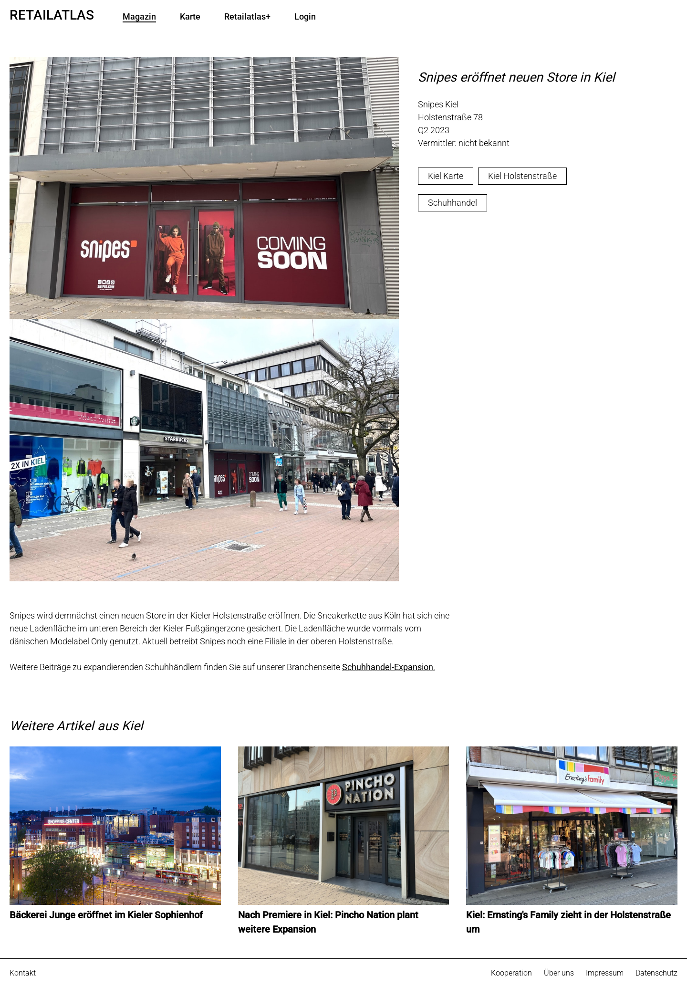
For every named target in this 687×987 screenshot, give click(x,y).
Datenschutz (656, 972)
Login (305, 16)
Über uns (559, 972)
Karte (190, 16)
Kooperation (511, 972)
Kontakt (23, 972)
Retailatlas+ (247, 16)
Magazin (139, 16)
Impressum (605, 972)
